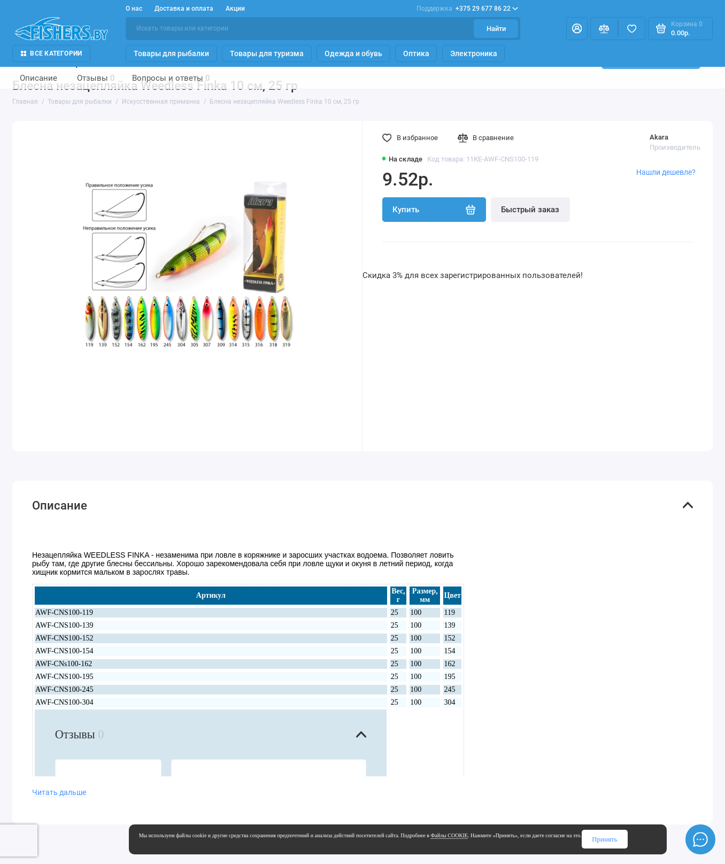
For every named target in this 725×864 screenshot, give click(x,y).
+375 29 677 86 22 (467, 8)
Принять (604, 839)
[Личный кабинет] (577, 28)
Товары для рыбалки (171, 53)
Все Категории (51, 53)
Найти (496, 29)
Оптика (416, 53)
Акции (235, 8)
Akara (659, 137)
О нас (134, 8)
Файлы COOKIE (449, 835)
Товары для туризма (267, 53)
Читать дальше (59, 792)
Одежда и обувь (353, 53)
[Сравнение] (604, 28)
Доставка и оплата (184, 8)
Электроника (473, 53)
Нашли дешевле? (666, 172)
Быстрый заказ (530, 209)
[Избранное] (632, 28)
